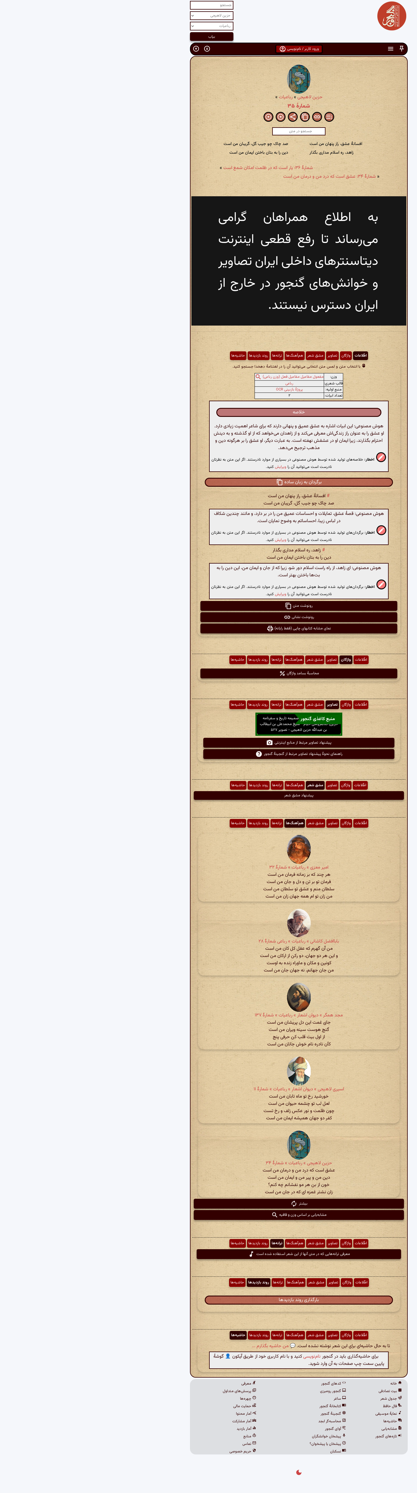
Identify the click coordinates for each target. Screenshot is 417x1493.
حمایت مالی (154, 1406)
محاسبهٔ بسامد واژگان (209, 673)
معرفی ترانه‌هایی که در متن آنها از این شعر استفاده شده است (209, 1254)
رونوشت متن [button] (208, 605)
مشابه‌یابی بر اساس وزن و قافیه (208, 1215)
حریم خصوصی (152, 1451)
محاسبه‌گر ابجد (242, 1421)
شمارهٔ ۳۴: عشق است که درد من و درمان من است (239, 176)
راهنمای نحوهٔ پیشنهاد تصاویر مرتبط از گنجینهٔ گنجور (208, 754)
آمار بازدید (156, 1429)
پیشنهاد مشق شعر (208, 795)
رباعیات (195, 97)
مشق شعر (225, 356)
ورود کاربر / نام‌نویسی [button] (208, 49)
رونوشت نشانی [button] (208, 617)
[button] (311, 49)
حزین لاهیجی (219, 97)
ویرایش (190, 467)
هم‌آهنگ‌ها (204, 356)
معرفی (158, 1384)
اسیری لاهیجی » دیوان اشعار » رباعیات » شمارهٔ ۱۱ (208, 1089)
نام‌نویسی (221, 1356)
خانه (306, 1384)
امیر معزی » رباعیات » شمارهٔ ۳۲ (208, 867)
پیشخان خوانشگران (239, 1436)
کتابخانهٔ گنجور (242, 1406)
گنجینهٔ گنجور (243, 1414)
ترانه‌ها (187, 356)
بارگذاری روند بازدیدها (208, 1300)
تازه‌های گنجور (298, 1436)
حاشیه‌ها (148, 356)
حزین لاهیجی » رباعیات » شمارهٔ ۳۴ (208, 1163)
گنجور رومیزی (243, 1391)
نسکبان (248, 1451)
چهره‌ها (158, 1399)
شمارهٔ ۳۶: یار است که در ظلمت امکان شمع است (178, 168)
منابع (159, 1436)
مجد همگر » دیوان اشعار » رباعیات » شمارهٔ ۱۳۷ (208, 1015)
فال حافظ (302, 1406)
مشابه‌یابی (301, 1429)
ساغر (249, 1399)
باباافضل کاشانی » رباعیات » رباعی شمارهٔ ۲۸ (208, 941)
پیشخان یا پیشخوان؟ (237, 1444)
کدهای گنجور (243, 1384)
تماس (159, 1444)
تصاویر (242, 356)
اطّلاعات (270, 356)
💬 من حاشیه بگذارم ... (183, 1346)
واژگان (255, 356)
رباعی (199, 383)
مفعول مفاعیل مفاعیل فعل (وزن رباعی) (202, 377)
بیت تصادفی (300, 1391)
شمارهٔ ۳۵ (208, 106)
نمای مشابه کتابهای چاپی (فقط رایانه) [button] (208, 628)
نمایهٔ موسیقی (298, 1414)
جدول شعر (301, 1399)
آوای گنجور (245, 1429)
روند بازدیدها (168, 356)
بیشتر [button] (208, 1203)
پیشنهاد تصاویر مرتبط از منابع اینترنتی (208, 742)
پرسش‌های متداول (149, 1391)
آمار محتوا (156, 1414)
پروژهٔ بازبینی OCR (199, 390)
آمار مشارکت (154, 1421)
